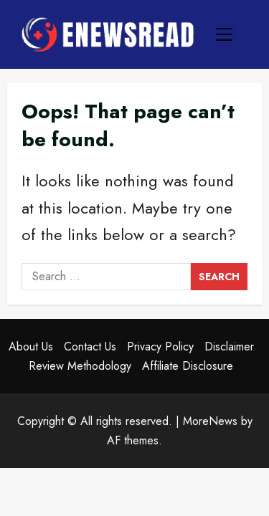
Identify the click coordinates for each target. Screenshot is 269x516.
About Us (31, 346)
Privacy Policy (160, 346)
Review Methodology (80, 366)
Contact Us (90, 346)
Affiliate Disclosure (187, 366)
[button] (224, 34)
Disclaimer (229, 346)
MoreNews (210, 421)
